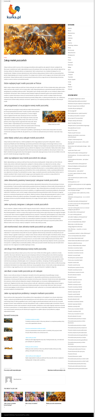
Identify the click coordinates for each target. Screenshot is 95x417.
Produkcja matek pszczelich (32, 319)
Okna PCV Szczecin (72, 130)
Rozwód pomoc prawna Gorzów (76, 267)
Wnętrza (70, 86)
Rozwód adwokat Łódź (73, 299)
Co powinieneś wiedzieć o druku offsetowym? (79, 233)
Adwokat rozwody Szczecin (74, 284)
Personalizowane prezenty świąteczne (77, 327)
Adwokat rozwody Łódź (74, 306)
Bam (28, 415)
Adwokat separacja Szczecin (75, 279)
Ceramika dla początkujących (75, 108)
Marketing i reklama (73, 45)
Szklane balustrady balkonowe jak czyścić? (78, 240)
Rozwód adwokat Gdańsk (74, 274)
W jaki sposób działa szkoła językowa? (77, 163)
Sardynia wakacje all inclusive (75, 120)
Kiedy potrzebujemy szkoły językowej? (77, 166)
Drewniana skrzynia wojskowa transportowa (79, 103)
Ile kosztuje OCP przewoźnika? (75, 118)
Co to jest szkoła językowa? (75, 214)
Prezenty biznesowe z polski (75, 356)
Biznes (69, 30)
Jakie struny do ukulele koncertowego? (10, 404)
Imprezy (70, 43)
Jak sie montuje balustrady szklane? (77, 222)
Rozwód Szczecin (72, 277)
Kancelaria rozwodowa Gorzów (75, 253)
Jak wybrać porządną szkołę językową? (77, 201)
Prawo (69, 60)
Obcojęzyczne (71, 55)
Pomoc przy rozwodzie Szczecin (76, 313)
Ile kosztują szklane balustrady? (76, 238)
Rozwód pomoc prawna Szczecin (76, 272)
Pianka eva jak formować (74, 133)
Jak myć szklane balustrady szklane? (77, 245)
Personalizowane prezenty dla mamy (77, 363)
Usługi (69, 84)
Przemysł (70, 62)
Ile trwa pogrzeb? (72, 111)
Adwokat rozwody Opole (74, 255)
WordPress (22, 415)
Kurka (13, 415)
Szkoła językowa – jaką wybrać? (76, 171)
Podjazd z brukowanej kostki (75, 139)
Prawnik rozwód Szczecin (74, 282)
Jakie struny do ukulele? (31, 403)
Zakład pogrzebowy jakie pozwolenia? (77, 101)
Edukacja (70, 38)
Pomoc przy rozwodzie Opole (75, 260)
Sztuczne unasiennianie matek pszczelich (35, 328)
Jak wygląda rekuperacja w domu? (76, 98)
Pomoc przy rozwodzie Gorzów (75, 250)
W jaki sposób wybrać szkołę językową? (77, 153)
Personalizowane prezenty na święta (77, 318)
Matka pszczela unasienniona (53, 403)
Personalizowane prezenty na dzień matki (78, 358)
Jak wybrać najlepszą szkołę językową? (77, 217)
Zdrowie (70, 89)
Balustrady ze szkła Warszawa (75, 224)
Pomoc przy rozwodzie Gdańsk (75, 309)
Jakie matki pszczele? (30, 337)
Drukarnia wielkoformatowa (75, 243)
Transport (70, 74)
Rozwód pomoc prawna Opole (75, 257)
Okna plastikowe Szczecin (74, 128)
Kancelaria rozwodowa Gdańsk (75, 301)
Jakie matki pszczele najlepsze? (33, 356)
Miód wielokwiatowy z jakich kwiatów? (77, 113)
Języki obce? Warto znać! (74, 150)
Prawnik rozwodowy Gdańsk (75, 287)
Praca (69, 57)
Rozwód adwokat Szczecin (74, 316)
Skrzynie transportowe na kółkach (76, 106)
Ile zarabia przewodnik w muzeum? (76, 115)
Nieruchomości (71, 52)
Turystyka (70, 77)
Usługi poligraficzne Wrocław (75, 226)
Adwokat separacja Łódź (74, 292)
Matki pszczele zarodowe (31, 346)
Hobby (5, 57)
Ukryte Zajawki (71, 79)
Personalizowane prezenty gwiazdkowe (77, 335)
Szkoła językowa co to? (73, 182)
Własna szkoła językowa (74, 168)
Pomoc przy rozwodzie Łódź (75, 289)
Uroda (69, 82)
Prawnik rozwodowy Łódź (74, 311)
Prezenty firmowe (72, 354)
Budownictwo (71, 33)
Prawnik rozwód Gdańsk (74, 294)
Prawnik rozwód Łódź (73, 262)
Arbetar (70, 28)
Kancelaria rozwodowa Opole (75, 248)
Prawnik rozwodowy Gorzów (75, 270)
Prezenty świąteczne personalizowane (77, 330)
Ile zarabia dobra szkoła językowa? (76, 212)
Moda (69, 47)
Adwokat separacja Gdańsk (74, 304)
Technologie (71, 72)
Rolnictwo (70, 65)
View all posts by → (18, 379)
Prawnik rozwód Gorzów (74, 265)
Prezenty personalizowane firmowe (76, 349)
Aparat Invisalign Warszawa (74, 123)
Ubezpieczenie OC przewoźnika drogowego (78, 125)
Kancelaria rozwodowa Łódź (75, 296)
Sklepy (69, 67)
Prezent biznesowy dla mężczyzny (76, 351)
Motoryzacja (71, 50)
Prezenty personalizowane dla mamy (77, 366)
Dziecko (70, 35)
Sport (69, 69)
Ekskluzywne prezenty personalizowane (77, 368)
